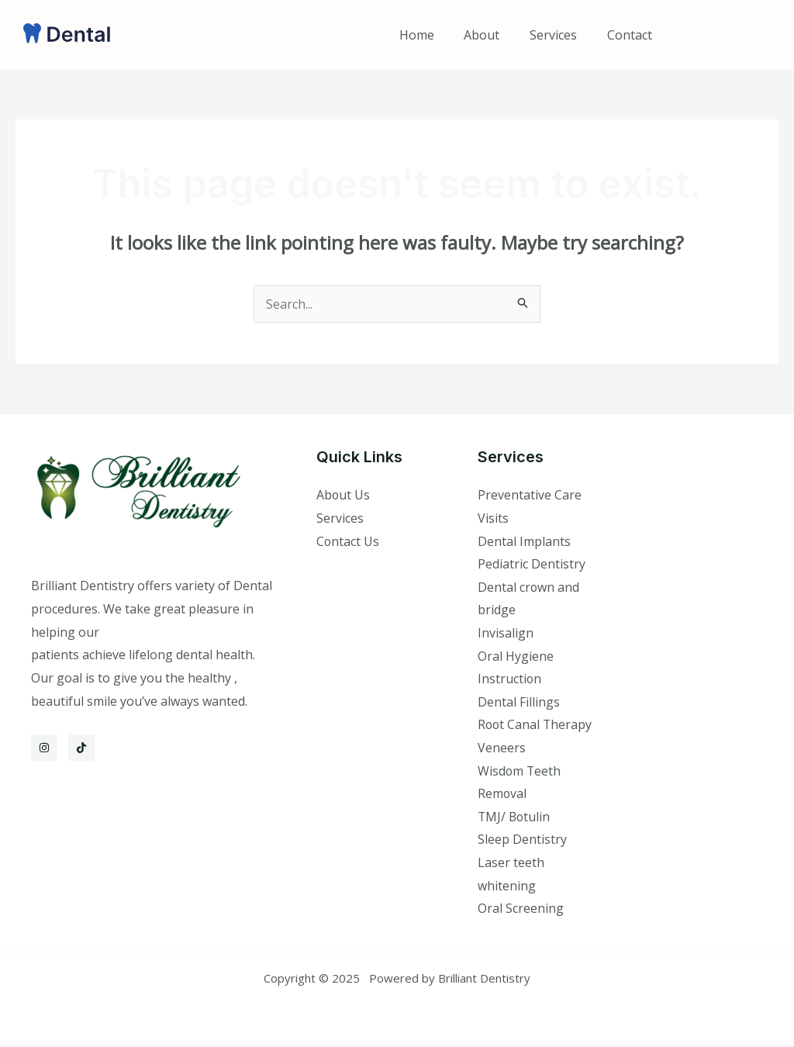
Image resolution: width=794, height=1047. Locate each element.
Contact (631, 34)
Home (434, 34)
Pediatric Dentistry (531, 564)
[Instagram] (44, 747)
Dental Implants (524, 541)
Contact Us (348, 541)
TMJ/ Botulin (515, 817)
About (495, 34)
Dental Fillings (519, 702)
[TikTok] (81, 747)
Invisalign (505, 633)
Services (561, 34)
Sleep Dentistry (522, 840)
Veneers (502, 748)
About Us (343, 494)
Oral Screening (521, 909)
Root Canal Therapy (536, 725)
